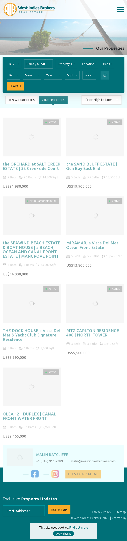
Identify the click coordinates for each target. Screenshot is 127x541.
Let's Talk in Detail (85, 474)
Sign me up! (59, 509)
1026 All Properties (21, 100)
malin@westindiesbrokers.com (91, 461)
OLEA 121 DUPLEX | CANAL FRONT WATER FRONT (29, 417)
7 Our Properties (53, 100)
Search (15, 86)
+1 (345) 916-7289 (47, 461)
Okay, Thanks (63, 533)
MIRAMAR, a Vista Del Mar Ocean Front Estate (92, 246)
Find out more (78, 527)
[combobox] (14, 64)
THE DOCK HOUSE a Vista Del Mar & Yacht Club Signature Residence (32, 336)
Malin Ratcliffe (50, 455)
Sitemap (120, 512)
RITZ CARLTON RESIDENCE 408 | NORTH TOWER (92, 334)
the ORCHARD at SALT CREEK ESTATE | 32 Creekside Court (31, 168)
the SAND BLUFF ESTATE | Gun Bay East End (92, 168)
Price (88, 75)
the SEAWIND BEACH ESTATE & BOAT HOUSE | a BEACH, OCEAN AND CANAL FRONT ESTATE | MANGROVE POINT (31, 251)
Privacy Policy (101, 512)
